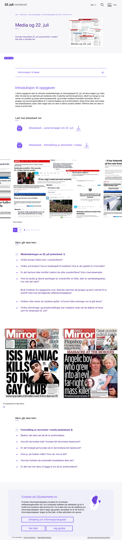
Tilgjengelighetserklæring (44, 537)
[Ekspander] (61, 78)
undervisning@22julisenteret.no (70, 516)
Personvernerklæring (29, 537)
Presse (96, 508)
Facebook (97, 493)
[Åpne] (102, 5)
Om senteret (98, 501)
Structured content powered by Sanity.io (98, 537)
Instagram (97, 497)
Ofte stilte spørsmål (101, 505)
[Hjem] (16, 5)
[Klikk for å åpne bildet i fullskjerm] (57, 195)
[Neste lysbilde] (19, 236)
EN (95, 5)
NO (92, 5)
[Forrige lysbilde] (15, 236)
